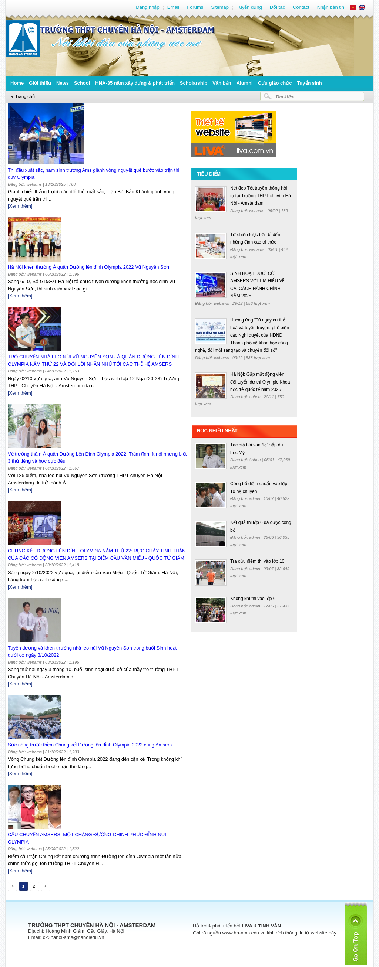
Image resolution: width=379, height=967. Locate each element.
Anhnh (255, 459)
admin (255, 498)
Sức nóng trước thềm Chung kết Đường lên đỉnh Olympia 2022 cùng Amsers (90, 745)
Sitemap (220, 7)
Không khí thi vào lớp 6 (252, 598)
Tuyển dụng (249, 7)
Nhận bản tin (330, 7)
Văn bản (221, 83)
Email (173, 7)
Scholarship (193, 83)
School (82, 83)
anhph (255, 397)
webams (257, 210)
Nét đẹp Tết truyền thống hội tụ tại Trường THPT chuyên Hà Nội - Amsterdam (260, 195)
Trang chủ (25, 96)
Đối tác (277, 7)
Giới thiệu (40, 83)
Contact (301, 7)
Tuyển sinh (309, 83)
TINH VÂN (269, 926)
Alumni (245, 83)
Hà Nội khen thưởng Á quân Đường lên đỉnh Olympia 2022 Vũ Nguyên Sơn (88, 267)
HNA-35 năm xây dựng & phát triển (135, 83)
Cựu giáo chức (275, 83)
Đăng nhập (147, 7)
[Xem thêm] (20, 206)
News (62, 83)
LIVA (247, 926)
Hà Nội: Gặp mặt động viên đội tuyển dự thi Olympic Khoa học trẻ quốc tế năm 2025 (260, 382)
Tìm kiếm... (286, 96)
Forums (195, 7)
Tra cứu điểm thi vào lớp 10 (257, 561)
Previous (12, 887)
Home (17, 83)
